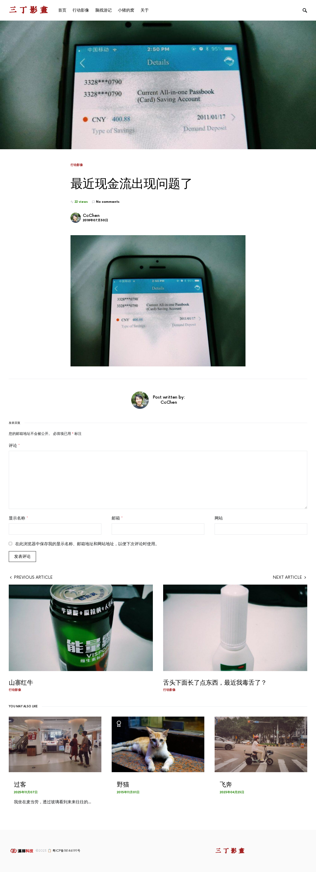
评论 (14, 445)
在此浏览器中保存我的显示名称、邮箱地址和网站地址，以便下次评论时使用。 (87, 544)
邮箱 (117, 518)
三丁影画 (29, 10)
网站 (219, 518)
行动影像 (77, 165)
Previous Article (33, 577)
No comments (107, 202)
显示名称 (18, 518)
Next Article (287, 577)
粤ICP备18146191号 (66, 851)
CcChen (91, 215)
